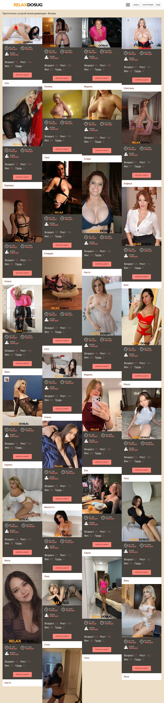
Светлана (129, 88)
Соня (124, 578)
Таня (46, 167)
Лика (8, 578)
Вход (158, 5)
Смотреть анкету (22, 75)
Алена (9, 412)
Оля (6, 83)
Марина (88, 86)
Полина (48, 86)
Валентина (50, 697)
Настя (85, 632)
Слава (87, 168)
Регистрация (148, 5)
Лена (10, 686)
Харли (87, 509)
